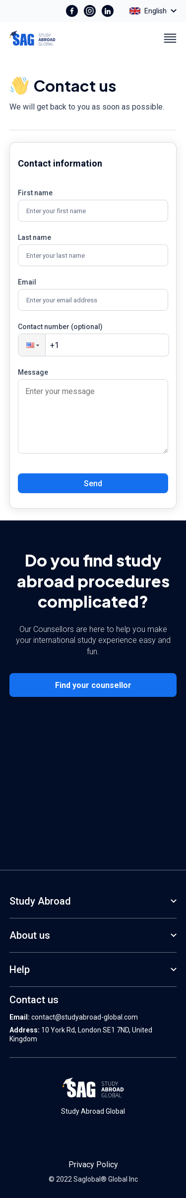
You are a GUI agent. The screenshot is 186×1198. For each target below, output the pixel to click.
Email (27, 282)
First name (35, 193)
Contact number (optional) (60, 327)
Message (33, 372)
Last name (34, 237)
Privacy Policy (93, 1164)
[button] (31, 345)
